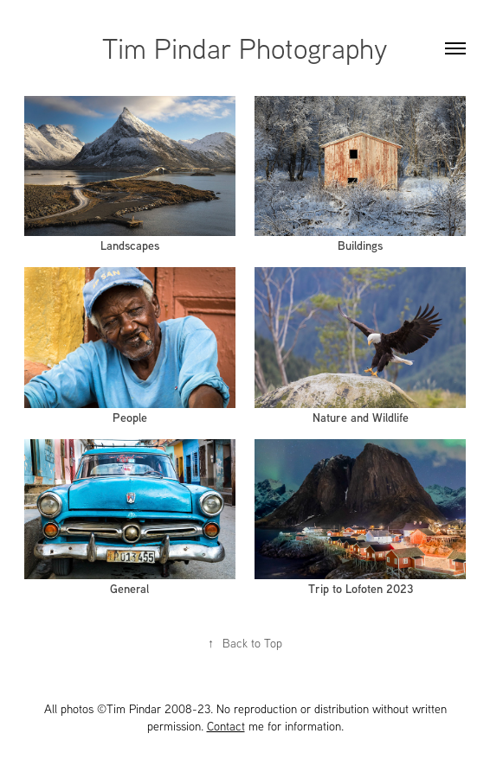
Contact (226, 726)
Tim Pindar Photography (245, 47)
